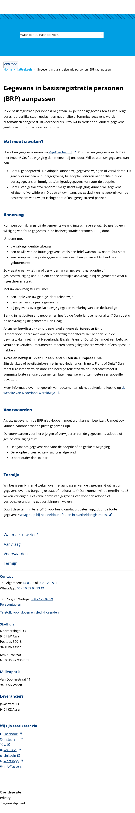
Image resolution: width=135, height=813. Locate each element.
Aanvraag (12, 544)
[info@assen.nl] (67, 766)
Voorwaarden (16, 553)
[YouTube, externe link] (67, 750)
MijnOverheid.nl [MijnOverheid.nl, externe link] (62, 152)
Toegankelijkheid (12, 803)
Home (8, 69)
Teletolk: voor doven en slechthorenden (29, 612)
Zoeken (106, 31)
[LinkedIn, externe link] (67, 755)
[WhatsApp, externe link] (67, 761)
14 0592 (28, 583)
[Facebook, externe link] (67, 734)
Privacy (5, 798)
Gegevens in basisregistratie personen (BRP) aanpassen (74, 69)
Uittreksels (25, 69)
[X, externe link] (67, 745)
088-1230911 (48, 583)
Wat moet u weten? (21, 534)
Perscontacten (10, 604)
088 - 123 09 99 (42, 599)
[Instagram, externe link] (67, 739)
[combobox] (62, 35)
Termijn (11, 563)
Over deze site (10, 792)
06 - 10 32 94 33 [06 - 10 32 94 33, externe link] (30, 588)
